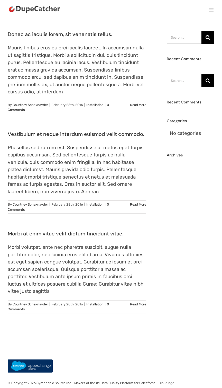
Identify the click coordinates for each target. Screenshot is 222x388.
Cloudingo (166, 383)
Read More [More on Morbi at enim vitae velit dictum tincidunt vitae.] (138, 304)
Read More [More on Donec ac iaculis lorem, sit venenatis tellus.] (138, 105)
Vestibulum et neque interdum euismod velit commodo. (76, 134)
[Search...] (184, 37)
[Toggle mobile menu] (211, 10)
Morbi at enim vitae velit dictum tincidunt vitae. (65, 233)
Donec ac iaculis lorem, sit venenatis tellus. (60, 34)
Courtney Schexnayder (30, 105)
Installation (95, 105)
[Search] (207, 37)
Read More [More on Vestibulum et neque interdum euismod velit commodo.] (138, 204)
